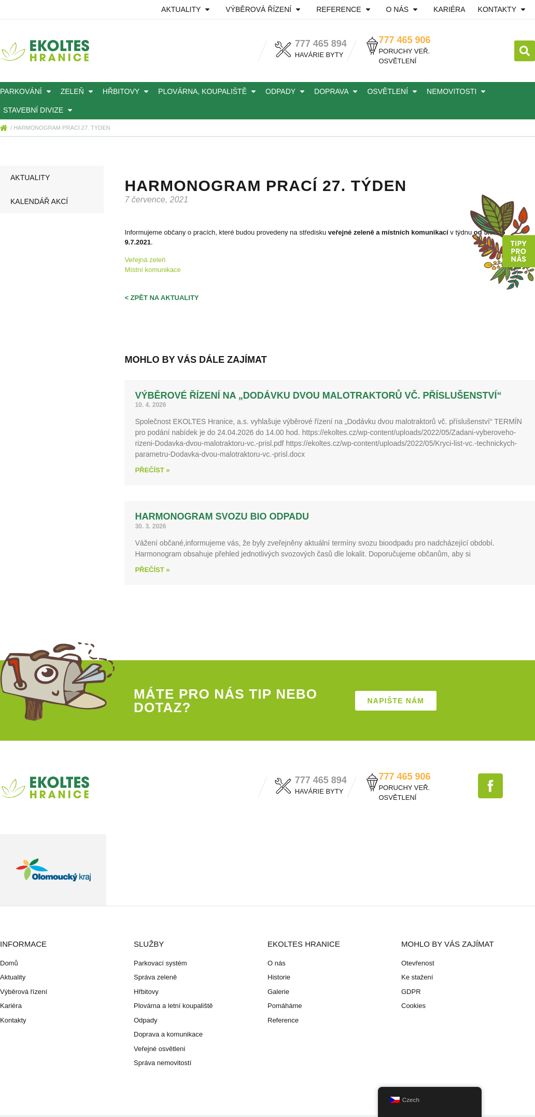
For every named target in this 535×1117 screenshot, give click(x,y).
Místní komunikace (152, 270)
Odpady (286, 91)
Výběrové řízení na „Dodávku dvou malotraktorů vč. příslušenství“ (318, 395)
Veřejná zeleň (144, 260)
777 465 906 (404, 40)
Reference (344, 9)
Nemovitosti (458, 91)
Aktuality (187, 9)
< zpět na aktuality (161, 298)
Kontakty (503, 9)
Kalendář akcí (39, 201)
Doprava (337, 91)
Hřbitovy (127, 91)
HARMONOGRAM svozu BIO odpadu (222, 516)
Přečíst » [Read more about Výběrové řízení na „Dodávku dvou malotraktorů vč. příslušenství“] (152, 470)
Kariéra (449, 9)
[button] (524, 50)
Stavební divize (39, 110)
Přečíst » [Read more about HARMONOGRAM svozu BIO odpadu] (152, 570)
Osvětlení (393, 91)
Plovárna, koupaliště (208, 91)
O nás (403, 9)
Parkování (27, 91)
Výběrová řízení (265, 9)
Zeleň (78, 91)
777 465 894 (321, 43)
